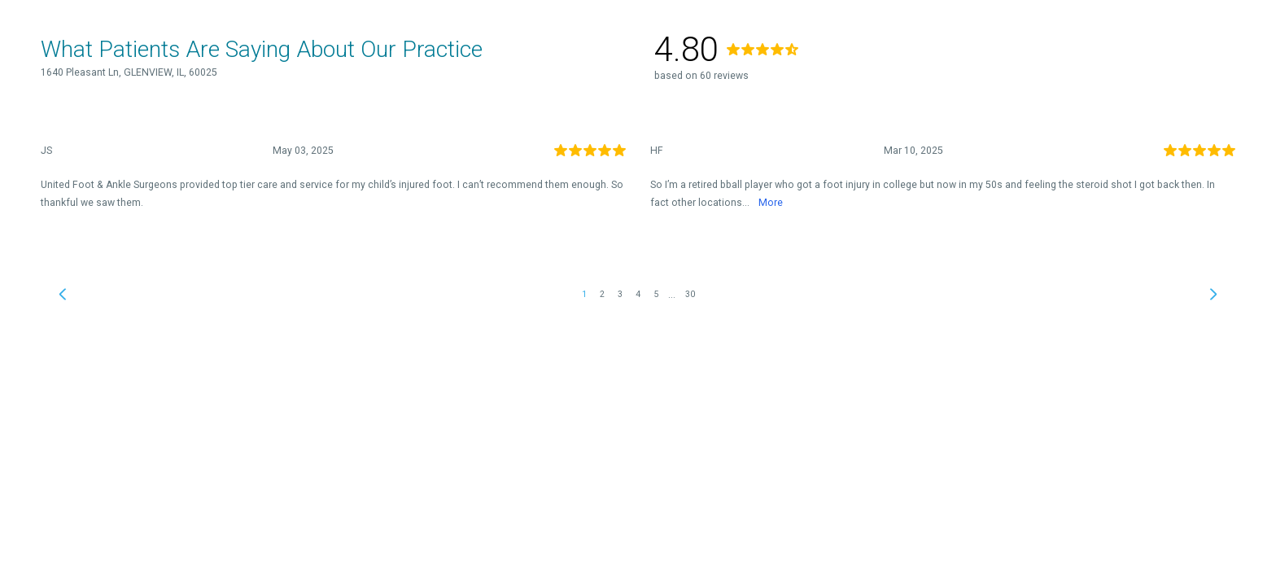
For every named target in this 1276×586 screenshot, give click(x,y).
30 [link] (690, 294)
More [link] (770, 202)
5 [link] (655, 294)
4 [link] (638, 294)
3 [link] (620, 294)
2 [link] (602, 294)
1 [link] (584, 294)
